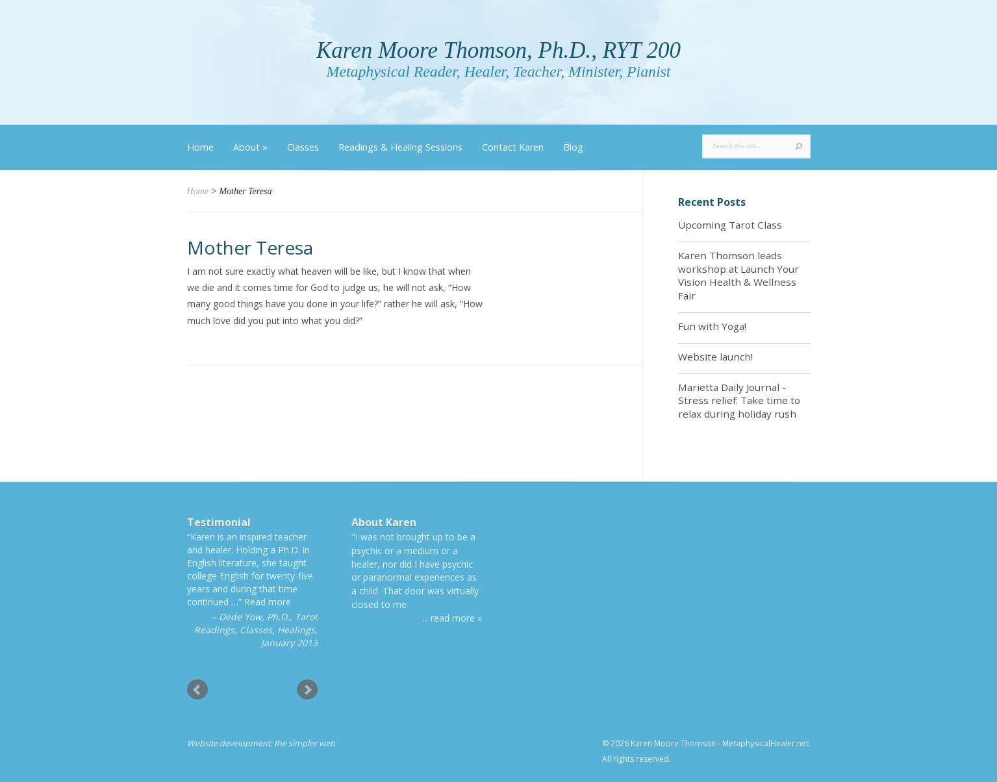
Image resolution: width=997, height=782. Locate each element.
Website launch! (715, 356)
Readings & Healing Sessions (400, 147)
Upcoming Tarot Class (730, 224)
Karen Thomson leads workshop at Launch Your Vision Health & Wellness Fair (738, 275)
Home (200, 147)
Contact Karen (513, 147)
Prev (197, 689)
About (250, 147)
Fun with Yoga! (712, 326)
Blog (573, 147)
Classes (303, 147)
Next (307, 689)
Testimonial (219, 522)
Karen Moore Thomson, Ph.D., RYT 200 (498, 50)
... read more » (452, 618)
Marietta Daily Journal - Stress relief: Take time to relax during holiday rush (739, 401)
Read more (267, 602)
